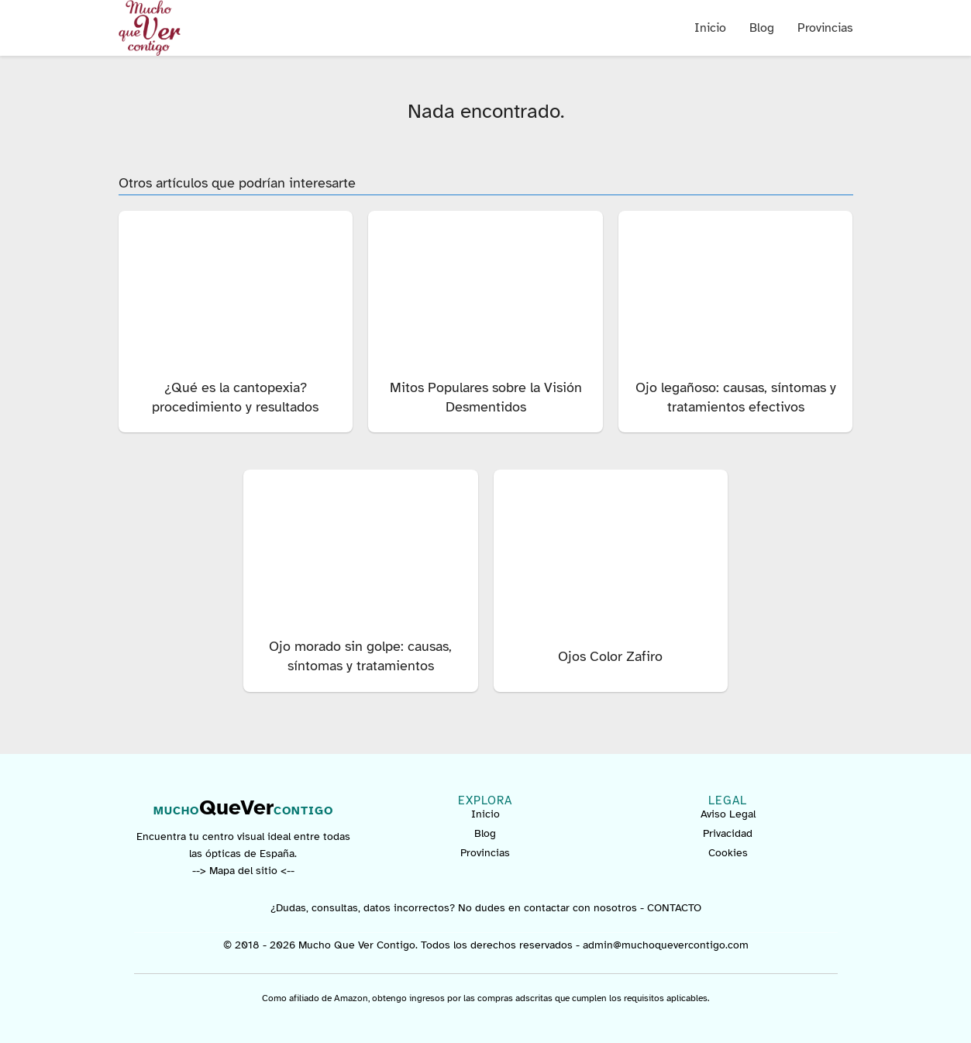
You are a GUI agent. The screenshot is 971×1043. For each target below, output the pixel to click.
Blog (761, 28)
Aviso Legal (728, 814)
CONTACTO (674, 907)
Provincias (825, 28)
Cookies (728, 852)
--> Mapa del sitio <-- (243, 870)
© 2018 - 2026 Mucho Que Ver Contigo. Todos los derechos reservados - (403, 945)
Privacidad (727, 833)
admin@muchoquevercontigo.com (666, 945)
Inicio (710, 28)
